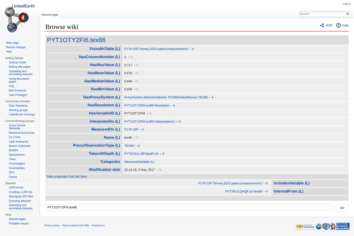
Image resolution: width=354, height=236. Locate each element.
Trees (12, 159)
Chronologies (17, 163)
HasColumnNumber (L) (99, 57)
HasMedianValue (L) (102, 81)
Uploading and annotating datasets (21, 73)
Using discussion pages (19, 80)
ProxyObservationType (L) (96, 145)
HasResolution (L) (104, 105)
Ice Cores (14, 137)
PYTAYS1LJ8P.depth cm (141, 153)
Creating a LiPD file (20, 192)
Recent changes (16, 47)
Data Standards (18, 105)
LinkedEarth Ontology (22, 114)
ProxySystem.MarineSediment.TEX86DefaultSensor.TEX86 (166, 97)
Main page (12, 42)
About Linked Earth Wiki (75, 225)
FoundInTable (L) (105, 49)
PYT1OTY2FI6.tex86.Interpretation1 (149, 121)
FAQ (11, 86)
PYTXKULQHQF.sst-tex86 (243, 191)
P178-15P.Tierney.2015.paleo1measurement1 (156, 49)
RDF (329, 25)
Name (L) (112, 137)
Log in (346, 3)
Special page (49, 14)
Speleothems (17, 154)
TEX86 (129, 146)
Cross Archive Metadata (17, 127)
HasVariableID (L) (104, 113)
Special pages (17, 219)
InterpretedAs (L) (105, 121)
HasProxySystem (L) (101, 97)
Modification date (104, 169)
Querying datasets (20, 201)
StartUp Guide (17, 62)
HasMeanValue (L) (104, 73)
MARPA (13, 150)
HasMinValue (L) (105, 89)
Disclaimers (98, 225)
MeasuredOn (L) (105, 129)
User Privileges (18, 95)
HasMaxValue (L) (105, 65)
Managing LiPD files (21, 196)
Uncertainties (17, 168)
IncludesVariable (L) (292, 183)
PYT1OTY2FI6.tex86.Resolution (146, 105)
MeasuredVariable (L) (139, 162)
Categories (110, 162)
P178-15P (131, 129)
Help (345, 25)
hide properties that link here (67, 176)
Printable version (19, 223)
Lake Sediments (18, 141)
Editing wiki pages (19, 66)
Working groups (18, 110)
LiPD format (16, 187)
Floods (13, 177)
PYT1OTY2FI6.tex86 (76, 39)
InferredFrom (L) (288, 191)
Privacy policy (52, 225)
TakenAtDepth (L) (104, 153)
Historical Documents (21, 132)
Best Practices (17, 90)
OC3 (11, 172)
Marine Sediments (20, 146)
